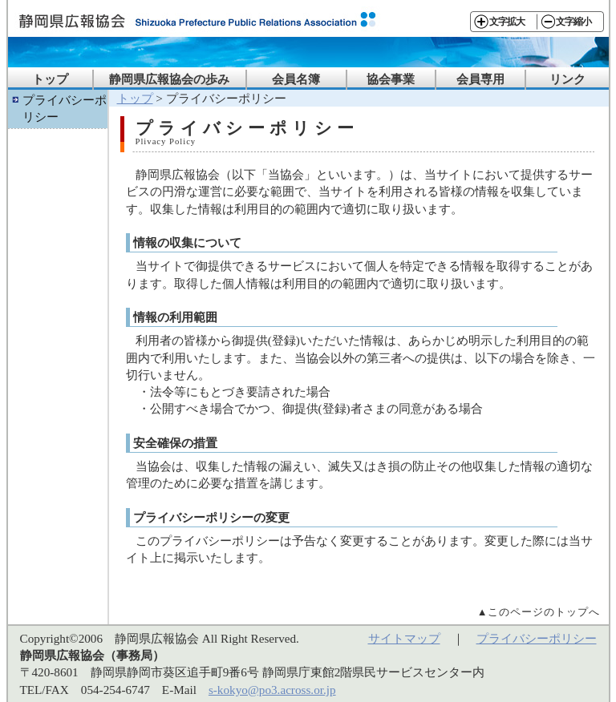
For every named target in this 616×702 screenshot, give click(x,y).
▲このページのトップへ (539, 612)
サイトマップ (404, 638)
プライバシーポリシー (64, 108)
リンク (567, 79)
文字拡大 (507, 21)
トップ (50, 79)
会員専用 (480, 79)
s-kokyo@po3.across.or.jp (272, 689)
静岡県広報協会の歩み (169, 79)
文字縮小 (573, 21)
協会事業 (391, 79)
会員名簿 (296, 79)
